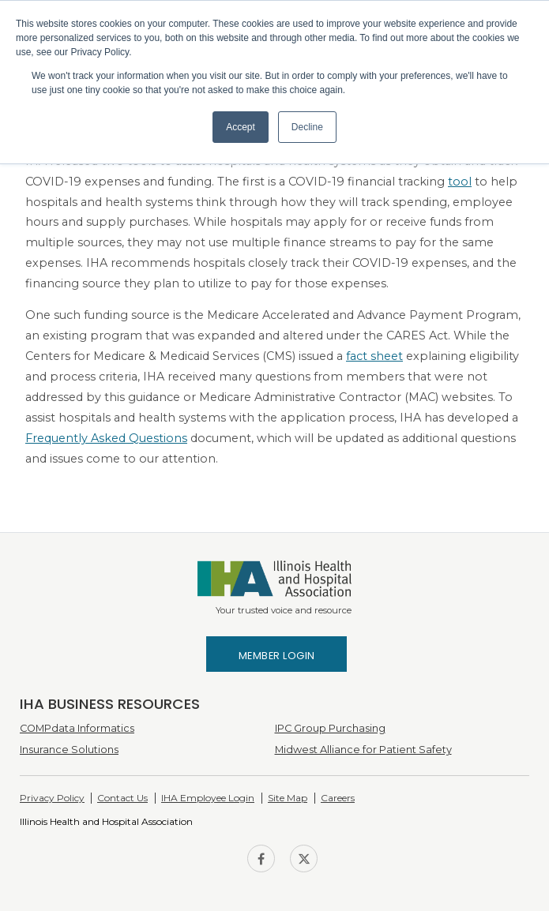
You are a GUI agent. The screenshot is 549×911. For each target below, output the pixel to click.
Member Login (277, 655)
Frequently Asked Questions (106, 438)
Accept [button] (240, 127)
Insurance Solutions (69, 749)
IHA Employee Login (207, 798)
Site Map (287, 798)
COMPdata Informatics (77, 728)
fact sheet (374, 356)
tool (460, 181)
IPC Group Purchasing (330, 728)
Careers (338, 798)
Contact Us (122, 798)
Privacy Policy (52, 798)
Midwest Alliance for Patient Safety (363, 749)
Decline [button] (307, 127)
